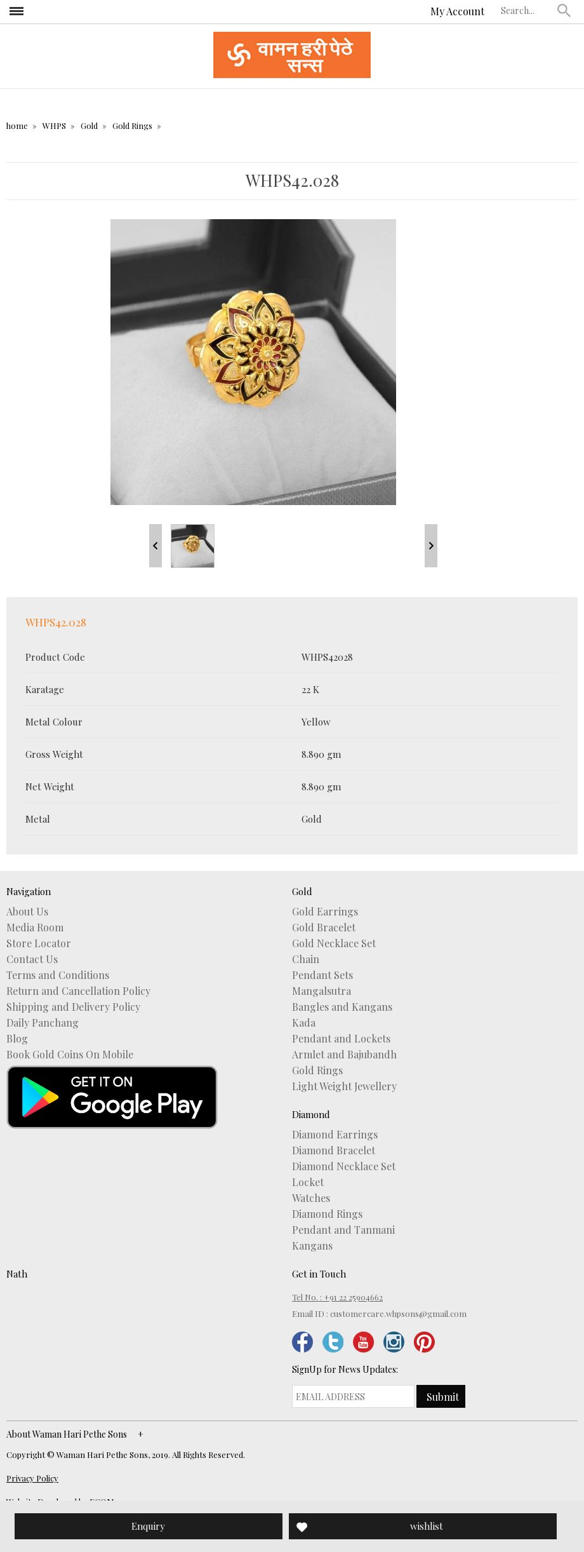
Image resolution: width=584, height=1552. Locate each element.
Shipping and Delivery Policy (73, 1007)
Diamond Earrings (335, 1135)
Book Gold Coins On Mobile (69, 1054)
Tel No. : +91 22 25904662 (337, 1297)
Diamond (311, 1114)
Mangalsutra (321, 991)
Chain (305, 959)
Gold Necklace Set (334, 943)
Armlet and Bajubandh (344, 1054)
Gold (89, 125)
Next (431, 545)
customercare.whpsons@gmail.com (398, 1313)
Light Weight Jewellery (344, 1086)
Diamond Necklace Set (343, 1166)
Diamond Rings (327, 1214)
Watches (311, 1198)
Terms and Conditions (57, 975)
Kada (303, 1023)
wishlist (426, 1526)
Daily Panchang (42, 1023)
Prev (155, 545)
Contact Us (32, 959)
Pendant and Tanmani (343, 1230)
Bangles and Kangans (342, 1007)
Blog (17, 1039)
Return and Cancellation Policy (78, 991)
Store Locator (38, 943)
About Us (27, 912)
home (17, 125)
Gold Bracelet (323, 927)
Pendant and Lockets (341, 1039)
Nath (16, 1273)
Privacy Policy (32, 1478)
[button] (564, 10)
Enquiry (148, 1526)
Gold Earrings (325, 912)
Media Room (34, 927)
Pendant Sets (322, 975)
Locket (308, 1182)
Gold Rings (132, 125)
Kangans (312, 1246)
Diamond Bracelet (333, 1150)
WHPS (54, 125)
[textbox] (526, 10)
